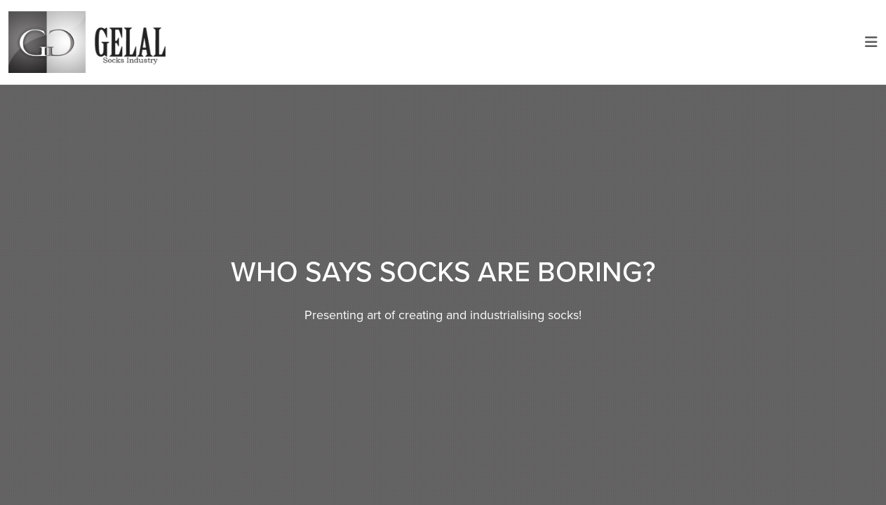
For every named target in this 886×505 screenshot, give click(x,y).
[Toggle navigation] (871, 42)
